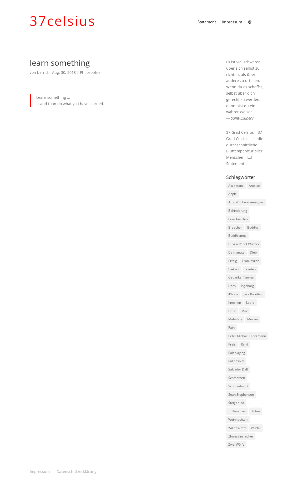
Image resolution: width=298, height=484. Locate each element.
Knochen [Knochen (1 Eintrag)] (234, 302)
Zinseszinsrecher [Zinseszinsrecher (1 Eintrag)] (240, 436)
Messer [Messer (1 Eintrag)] (252, 319)
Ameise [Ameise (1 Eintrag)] (254, 185)
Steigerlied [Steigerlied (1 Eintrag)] (236, 402)
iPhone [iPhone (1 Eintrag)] (233, 294)
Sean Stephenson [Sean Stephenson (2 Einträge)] (241, 394)
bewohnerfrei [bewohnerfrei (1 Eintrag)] (238, 219)
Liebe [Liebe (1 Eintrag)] (232, 311)
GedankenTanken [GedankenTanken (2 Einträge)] (241, 277)
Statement (207, 22)
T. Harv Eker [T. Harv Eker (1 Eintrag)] (237, 411)
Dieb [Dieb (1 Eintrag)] (253, 252)
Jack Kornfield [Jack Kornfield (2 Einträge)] (253, 294)
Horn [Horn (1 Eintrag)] (232, 286)
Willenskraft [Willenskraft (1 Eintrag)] (237, 428)
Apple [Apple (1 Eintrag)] (232, 194)
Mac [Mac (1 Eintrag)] (244, 311)
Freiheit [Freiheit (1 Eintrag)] (233, 269)
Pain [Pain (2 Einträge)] (231, 327)
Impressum (232, 22)
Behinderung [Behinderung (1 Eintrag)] (237, 210)
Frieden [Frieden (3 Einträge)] (250, 269)
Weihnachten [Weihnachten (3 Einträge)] (238, 419)
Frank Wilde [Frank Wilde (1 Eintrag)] (250, 261)
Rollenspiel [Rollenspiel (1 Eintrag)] (236, 361)
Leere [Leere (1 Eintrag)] (250, 302)
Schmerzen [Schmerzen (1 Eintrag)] (236, 377)
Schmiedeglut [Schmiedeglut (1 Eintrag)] (238, 386)
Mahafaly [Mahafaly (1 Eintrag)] (235, 319)
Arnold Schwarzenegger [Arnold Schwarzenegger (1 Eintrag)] (246, 202)
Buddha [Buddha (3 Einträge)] (253, 227)
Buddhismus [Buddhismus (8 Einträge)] (237, 235)
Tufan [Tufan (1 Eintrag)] (255, 411)
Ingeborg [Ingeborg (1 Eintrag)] (247, 286)
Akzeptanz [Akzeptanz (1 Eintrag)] (236, 185)
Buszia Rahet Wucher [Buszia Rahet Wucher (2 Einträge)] (243, 244)
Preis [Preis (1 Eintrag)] (232, 344)
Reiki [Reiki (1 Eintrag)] (244, 344)
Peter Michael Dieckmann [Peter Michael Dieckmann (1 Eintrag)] (247, 336)
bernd (42, 72)
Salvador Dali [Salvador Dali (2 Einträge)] (238, 369)
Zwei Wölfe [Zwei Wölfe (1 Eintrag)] (236, 444)
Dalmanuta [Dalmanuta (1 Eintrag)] (236, 252)
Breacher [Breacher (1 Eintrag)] (235, 227)
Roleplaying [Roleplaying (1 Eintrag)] (236, 353)
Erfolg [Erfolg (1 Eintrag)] (232, 261)
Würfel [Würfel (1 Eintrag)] (256, 428)
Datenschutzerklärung (77, 471)
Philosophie (90, 72)
